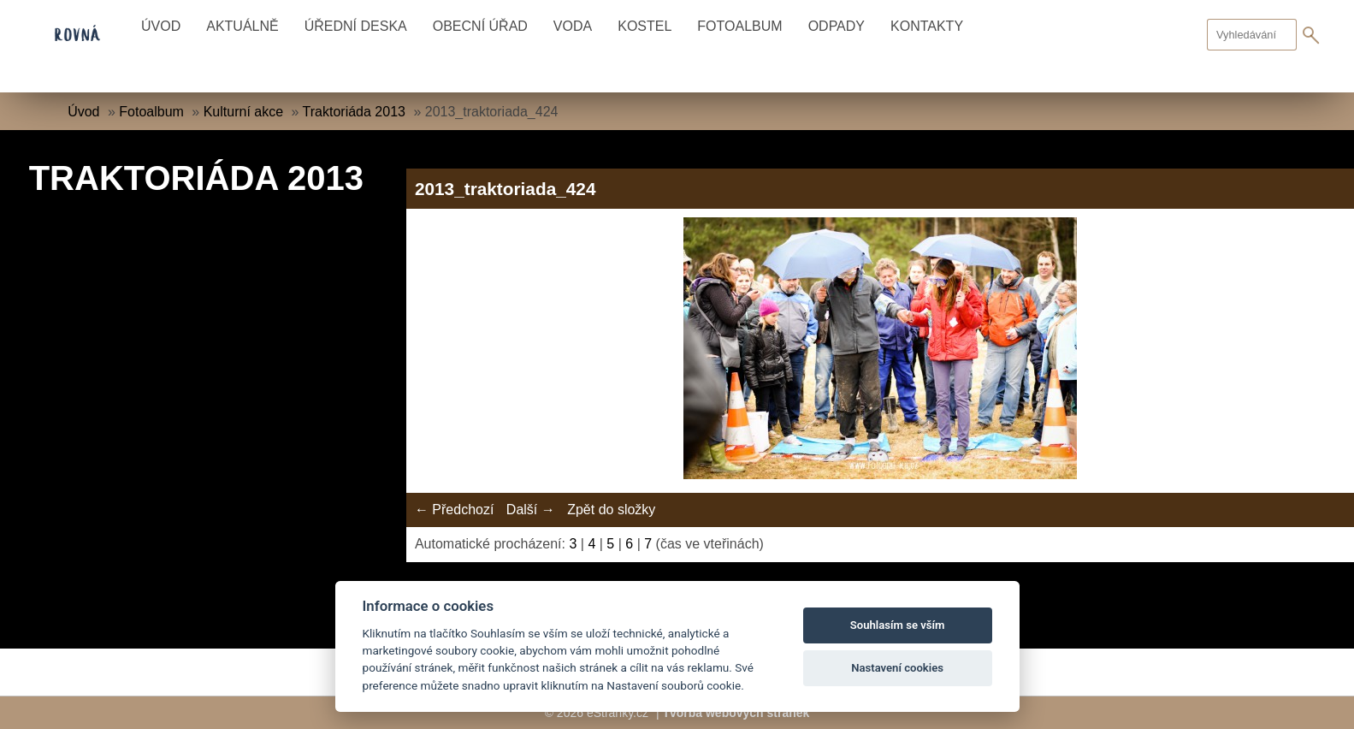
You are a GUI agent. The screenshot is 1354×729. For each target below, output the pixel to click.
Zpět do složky (611, 509)
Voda (572, 26)
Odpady (836, 26)
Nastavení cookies (897, 667)
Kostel (644, 26)
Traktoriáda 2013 (354, 111)
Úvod (160, 26)
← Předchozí (454, 509)
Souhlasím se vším (897, 625)
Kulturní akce (243, 111)
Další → (530, 509)
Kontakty (926, 26)
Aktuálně (242, 26)
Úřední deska (356, 26)
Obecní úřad (480, 26)
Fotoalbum (739, 26)
